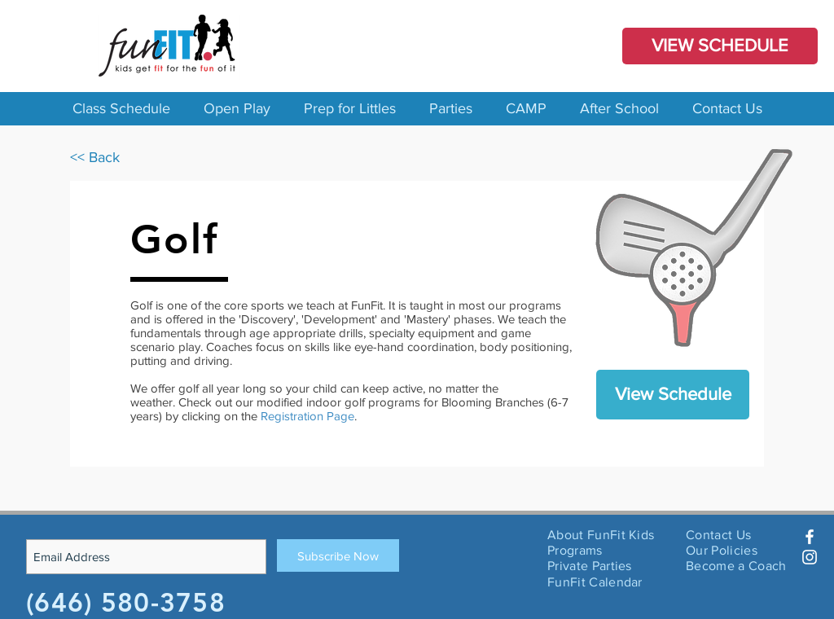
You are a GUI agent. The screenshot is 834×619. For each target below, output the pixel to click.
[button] (121, 108)
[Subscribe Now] (338, 555)
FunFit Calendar (595, 582)
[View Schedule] (672, 394)
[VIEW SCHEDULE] (720, 46)
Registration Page (307, 416)
